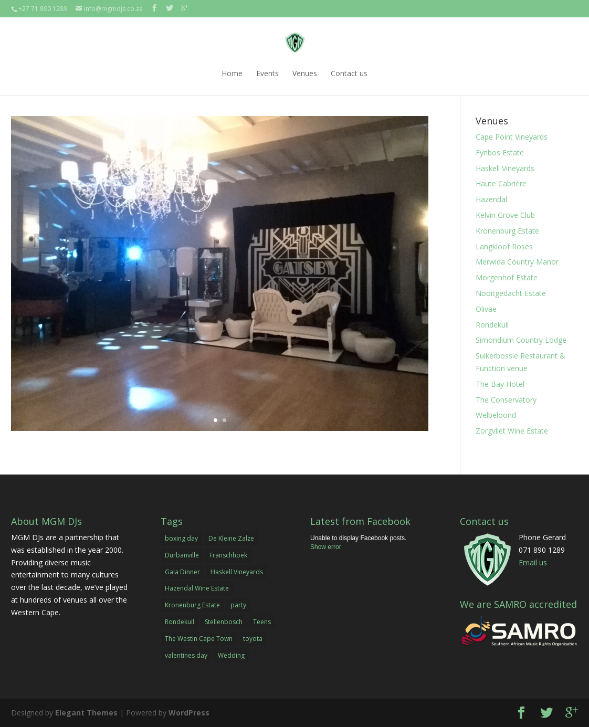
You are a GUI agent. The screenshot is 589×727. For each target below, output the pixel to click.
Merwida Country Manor (517, 262)
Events (267, 73)
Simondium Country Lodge (521, 340)
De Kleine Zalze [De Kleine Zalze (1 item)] (231, 538)
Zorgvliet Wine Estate (512, 431)
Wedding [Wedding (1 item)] (231, 655)
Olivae (486, 309)
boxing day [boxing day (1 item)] (181, 538)
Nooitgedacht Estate (511, 293)
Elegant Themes (86, 713)
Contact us (349, 73)
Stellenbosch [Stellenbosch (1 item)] (224, 621)
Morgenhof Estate (507, 277)
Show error (325, 547)
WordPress (189, 713)
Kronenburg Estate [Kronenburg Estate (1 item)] (192, 604)
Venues (304, 73)
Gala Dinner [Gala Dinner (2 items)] (182, 571)
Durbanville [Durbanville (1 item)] (182, 555)
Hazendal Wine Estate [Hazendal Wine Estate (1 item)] (197, 588)
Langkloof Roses (504, 246)
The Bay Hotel (500, 384)
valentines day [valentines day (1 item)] (186, 655)
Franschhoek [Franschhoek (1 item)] (228, 555)
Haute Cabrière (501, 183)
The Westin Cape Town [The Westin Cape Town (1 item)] (199, 638)
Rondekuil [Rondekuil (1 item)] (179, 621)
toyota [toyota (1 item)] (252, 638)
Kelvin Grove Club (505, 215)
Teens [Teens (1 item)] (262, 621)
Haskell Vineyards (505, 168)
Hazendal (491, 199)
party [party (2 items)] (238, 604)
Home (232, 73)
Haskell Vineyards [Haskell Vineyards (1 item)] (237, 571)
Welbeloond (496, 415)
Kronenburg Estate (507, 231)
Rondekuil (492, 325)
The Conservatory (506, 400)
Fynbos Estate (500, 152)
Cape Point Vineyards (512, 137)
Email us (533, 562)
